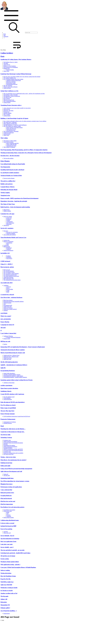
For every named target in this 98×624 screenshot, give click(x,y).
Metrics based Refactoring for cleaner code (13, 352)
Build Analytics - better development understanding (15, 207)
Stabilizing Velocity (6, 391)
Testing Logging (5, 192)
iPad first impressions (7, 504)
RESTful (5, 444)
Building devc (6, 68)
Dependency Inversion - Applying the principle (14, 201)
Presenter (8, 515)
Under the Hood (7, 88)
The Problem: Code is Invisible (10, 94)
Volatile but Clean (7, 358)
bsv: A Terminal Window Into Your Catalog (13, 79)
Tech (4, 304)
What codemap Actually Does (10, 123)
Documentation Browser (11, 84)
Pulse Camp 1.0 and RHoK (8, 408)
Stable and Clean (7, 359)
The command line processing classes (12, 280)
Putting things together (8, 517)
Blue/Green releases (8, 300)
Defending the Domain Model (9, 189)
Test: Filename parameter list (10, 274)
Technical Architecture (8, 132)
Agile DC (3, 368)
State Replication (10, 222)
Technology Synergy (6, 437)
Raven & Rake (9, 289)
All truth (3, 327)
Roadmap (8, 255)
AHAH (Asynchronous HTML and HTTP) (13, 449)
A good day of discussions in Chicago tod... (13, 431)
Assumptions (9, 242)
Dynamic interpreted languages (13, 337)
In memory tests (7, 440)
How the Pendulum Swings (8, 576)
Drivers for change (7, 216)
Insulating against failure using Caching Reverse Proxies (17, 380)
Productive (8, 219)
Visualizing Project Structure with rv (11, 105)
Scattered (8, 249)
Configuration (9, 221)
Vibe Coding (4, 138)
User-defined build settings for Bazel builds (13, 164)
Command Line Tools (11, 145)
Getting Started (6, 102)
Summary (5, 310)
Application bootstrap (8, 277)
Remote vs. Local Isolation (9, 66)
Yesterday (5, 531)
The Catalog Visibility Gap (9, 77)
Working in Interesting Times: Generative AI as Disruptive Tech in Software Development (26, 152)
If (1, 330)
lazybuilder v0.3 (5, 253)
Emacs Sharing (5, 322)
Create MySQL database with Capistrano (12, 394)
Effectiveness (6, 209)
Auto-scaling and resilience (9, 234)
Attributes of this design (8, 382)
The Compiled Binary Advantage (10, 131)
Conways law (6, 240)
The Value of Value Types (8, 204)
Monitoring (8, 224)
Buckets (5, 344)
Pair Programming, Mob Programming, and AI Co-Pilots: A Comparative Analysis (24, 150)
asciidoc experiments (6, 385)
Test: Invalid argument (8, 271)
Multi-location (6, 246)
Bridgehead (9, 247)
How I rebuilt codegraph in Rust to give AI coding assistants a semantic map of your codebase (24, 121)
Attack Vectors (6, 64)
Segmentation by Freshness (9, 422)
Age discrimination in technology (10, 538)
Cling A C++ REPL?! (7, 264)
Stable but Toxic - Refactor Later (10, 356)
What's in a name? (6, 316)
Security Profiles (10, 69)
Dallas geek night (5, 465)
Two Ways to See (7, 97)
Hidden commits (7, 211)
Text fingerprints (5, 167)
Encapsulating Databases (8, 370)
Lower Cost (9, 217)
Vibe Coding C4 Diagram (9, 147)
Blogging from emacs (7, 484)
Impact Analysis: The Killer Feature (14, 127)
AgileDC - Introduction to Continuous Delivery (14, 365)
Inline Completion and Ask (12, 143)
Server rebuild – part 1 (7, 547)
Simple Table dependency (9, 373)
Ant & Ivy (8, 286)
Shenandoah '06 (5, 605)
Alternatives (6, 225)
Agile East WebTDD (6, 584)
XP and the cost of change (8, 556)
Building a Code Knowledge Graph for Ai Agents (14, 118)
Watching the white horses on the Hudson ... (13, 429)
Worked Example (7, 302)
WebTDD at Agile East (7, 582)
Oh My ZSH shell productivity (9, 362)
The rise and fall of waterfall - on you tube (12, 550)
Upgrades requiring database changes (11, 374)
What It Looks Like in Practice (10, 86)
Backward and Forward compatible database (13, 301)
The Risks (5, 63)
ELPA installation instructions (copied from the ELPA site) (16, 416)
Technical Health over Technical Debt (11, 175)
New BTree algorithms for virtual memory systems (15, 481)
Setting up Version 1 (8, 307)
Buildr (7, 291)
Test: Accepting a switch (9, 272)
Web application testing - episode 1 (10, 564)
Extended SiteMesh (7, 447)
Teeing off (5, 474)
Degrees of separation (8, 241)
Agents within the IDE (11, 144)
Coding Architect (7, 53)
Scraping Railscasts (6, 495)
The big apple (4, 596)
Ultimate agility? (5, 608)
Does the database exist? (9, 396)
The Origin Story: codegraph (9, 122)
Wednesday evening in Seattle (9, 587)
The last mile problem (8, 158)
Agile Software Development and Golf (11, 471)
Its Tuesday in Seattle (7, 590)
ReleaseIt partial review (7, 492)
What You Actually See (8, 100)
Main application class (8, 278)
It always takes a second (7, 523)
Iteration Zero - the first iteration (10, 155)
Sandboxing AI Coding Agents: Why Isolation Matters (16, 59)
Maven (7, 288)
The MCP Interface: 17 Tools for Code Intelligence (15, 125)
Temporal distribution (8, 250)
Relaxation (4, 602)
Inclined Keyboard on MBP (8, 526)
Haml (2, 426)
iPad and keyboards (6, 498)
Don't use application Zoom (8, 541)
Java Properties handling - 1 (9, 610)
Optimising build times (7, 478)
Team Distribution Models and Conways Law (13, 237)
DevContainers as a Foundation (10, 67)
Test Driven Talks (6, 434)
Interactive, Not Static (8, 110)
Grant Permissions (7, 399)
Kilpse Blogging (5, 161)
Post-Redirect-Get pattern (9, 509)
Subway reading (5, 570)
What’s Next (6, 71)
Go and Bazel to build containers (10, 172)
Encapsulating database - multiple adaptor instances (15, 377)
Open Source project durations (9, 388)
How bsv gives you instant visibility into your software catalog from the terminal (21, 76)
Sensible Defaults (7, 113)
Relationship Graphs (11, 83)
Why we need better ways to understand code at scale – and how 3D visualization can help (24, 93)
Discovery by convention (12, 232)
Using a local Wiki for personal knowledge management (16, 468)
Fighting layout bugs (6, 462)
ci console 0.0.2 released (7, 294)
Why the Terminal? (7, 85)
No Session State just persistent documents (13, 442)
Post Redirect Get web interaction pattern (12, 507)
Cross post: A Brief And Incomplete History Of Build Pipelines (18, 567)
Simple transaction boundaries (10, 441)
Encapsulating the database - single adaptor (13, 376)
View (7, 513)
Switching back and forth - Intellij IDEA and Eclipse (15, 553)
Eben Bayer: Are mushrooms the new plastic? (13, 460)
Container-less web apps (7, 213)
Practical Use (6, 111)
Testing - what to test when (8, 457)
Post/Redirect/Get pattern (9, 445)
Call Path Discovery (10, 130)
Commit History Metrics (7, 187)
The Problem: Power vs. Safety (10, 62)
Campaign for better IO (7, 324)
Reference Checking (10, 81)
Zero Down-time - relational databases (11, 297)
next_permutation (6, 319)
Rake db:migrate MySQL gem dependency (13, 402)
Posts (2, 56)
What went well (7, 532)
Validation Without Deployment (13, 80)
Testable (8, 220)
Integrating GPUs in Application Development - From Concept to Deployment (23, 347)
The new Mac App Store (7, 411)
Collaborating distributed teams (10, 520)
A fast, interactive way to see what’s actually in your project (17, 108)
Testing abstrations (6, 573)
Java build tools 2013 (7, 282)
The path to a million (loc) (8, 181)
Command (8, 516)
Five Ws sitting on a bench (8, 405)
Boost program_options (7, 267)
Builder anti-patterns (7, 184)
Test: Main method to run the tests (11, 276)
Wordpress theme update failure (10, 561)
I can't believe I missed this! (8, 333)
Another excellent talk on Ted (9, 593)
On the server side (7, 511)
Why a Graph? (6, 114)
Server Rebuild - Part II (7, 535)
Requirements (6, 613)
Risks (7, 244)
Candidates (5, 285)
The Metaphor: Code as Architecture (11, 96)
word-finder (4, 313)
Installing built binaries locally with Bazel (12, 169)
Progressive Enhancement (8, 419)
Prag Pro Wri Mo (6, 579)
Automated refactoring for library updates (13, 349)
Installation (8, 257)
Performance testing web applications (11, 487)
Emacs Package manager (8, 413)
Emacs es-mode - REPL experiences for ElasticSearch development (19, 198)
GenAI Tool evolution (8, 142)
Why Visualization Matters (9, 101)
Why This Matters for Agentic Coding (12, 126)
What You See (6, 109)
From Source (9, 258)
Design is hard (6, 338)
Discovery (5, 230)
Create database (7, 398)
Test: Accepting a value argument (11, 273)
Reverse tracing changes (8, 178)
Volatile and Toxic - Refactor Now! (11, 355)
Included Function (7, 423)
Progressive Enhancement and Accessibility (13, 453)
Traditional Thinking (8, 336)
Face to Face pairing (6, 529)
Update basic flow (7, 306)
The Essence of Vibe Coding (9, 140)
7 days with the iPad (6, 490)
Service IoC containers (7, 228)
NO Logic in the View (8, 454)
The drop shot (6, 475)
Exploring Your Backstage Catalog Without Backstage (16, 74)
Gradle (7, 290)
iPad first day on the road (8, 501)
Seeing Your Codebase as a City (9, 91)
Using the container (10, 233)
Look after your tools (7, 544)
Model (7, 512)
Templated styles (5, 195)
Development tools (7, 305)
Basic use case (6, 269)
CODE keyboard (5, 261)
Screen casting (5, 558)
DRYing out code (5, 341)
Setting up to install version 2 (10, 309)
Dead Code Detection (11, 128)
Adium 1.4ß (4, 599)
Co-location (6, 245)
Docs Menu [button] (14, 50)
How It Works (6, 98)
